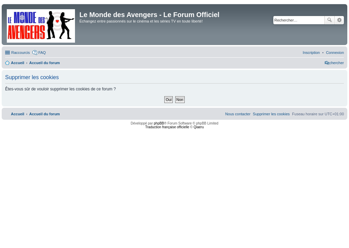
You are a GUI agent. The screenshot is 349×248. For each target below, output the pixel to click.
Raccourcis (20, 52)
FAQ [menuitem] (42, 52)
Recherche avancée (339, 20)
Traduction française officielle (167, 127)
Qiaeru (199, 127)
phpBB (159, 123)
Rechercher (329, 20)
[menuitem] (335, 52)
